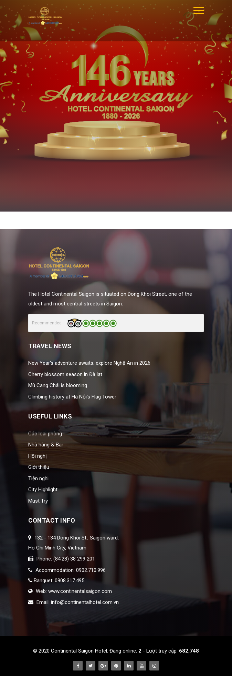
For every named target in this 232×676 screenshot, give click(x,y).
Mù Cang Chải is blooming (57, 385)
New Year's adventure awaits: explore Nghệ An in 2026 (89, 363)
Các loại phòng (45, 434)
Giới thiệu (38, 467)
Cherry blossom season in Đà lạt (65, 374)
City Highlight (42, 489)
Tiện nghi (38, 478)
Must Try (38, 501)
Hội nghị (37, 456)
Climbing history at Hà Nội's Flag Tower (72, 397)
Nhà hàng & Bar (45, 445)
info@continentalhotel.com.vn (85, 602)
